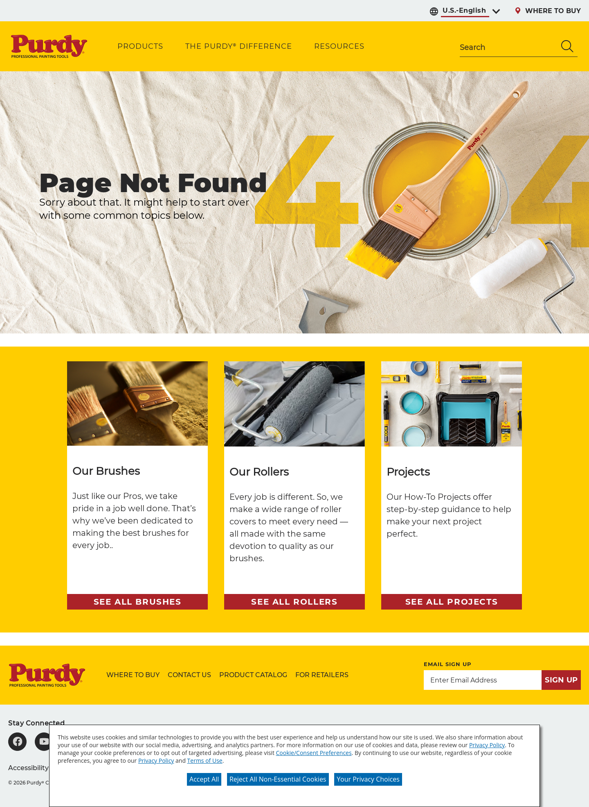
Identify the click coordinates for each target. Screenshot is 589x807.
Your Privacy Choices (368, 779)
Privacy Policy (487, 745)
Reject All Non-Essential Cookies (277, 779)
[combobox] (508, 46)
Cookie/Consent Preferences (314, 753)
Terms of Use (205, 760)
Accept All (204, 779)
